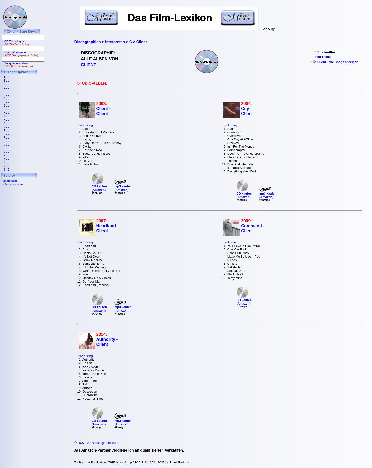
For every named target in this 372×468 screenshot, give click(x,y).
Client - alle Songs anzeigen (337, 62)
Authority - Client (107, 342)
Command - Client (253, 228)
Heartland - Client (107, 228)
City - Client (247, 111)
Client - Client (103, 111)
